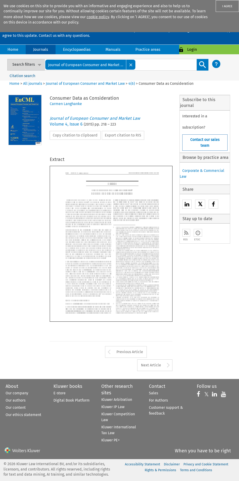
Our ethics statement (23, 415)
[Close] (131, 64)
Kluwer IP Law (112, 407)
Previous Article (129, 352)
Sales (153, 393)
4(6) (131, 83)
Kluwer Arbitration (116, 399)
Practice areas (147, 49)
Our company (17, 393)
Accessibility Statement (142, 464)
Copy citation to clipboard (75, 135)
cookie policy (98, 17)
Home (12, 49)
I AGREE (227, 6)
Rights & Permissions (160, 470)
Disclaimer (172, 464)
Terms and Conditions (196, 470)
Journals (40, 49)
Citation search (22, 76)
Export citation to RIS (123, 135)
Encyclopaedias (77, 49)
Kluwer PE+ (110, 440)
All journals (33, 83)
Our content (16, 407)
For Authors (158, 400)
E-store (59, 393)
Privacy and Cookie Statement (205, 464)
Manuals (112, 49)
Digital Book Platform (71, 400)
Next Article (151, 365)
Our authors (15, 400)
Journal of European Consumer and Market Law (85, 83)
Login (192, 49)
